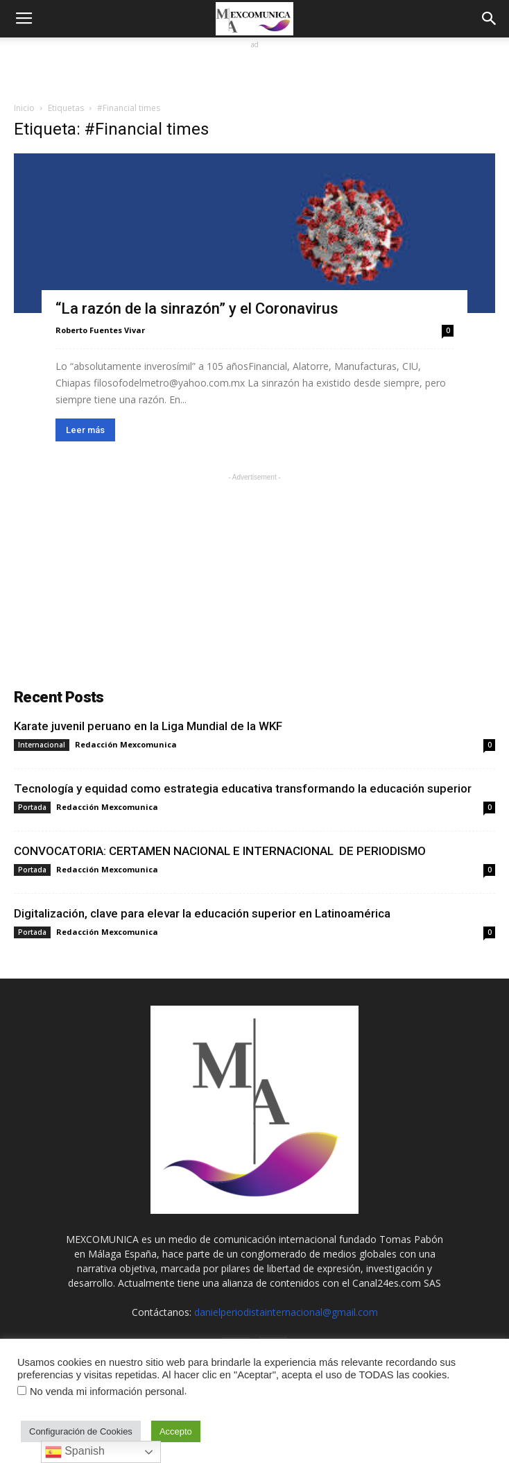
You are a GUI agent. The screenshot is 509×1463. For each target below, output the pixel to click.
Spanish (75, 1452)
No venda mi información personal (107, 1391)
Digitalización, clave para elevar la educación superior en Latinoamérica (202, 913)
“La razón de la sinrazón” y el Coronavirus (196, 308)
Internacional (41, 745)
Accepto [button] (175, 1431)
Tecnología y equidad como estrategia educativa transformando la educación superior (243, 788)
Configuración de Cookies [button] (80, 1431)
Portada (32, 807)
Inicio (24, 108)
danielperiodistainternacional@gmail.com (286, 1312)
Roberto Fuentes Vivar (100, 330)
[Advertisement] (254, 69)
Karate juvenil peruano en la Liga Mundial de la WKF (148, 726)
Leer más (85, 430)
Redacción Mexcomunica (126, 744)
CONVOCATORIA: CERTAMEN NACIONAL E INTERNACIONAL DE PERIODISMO (220, 851)
